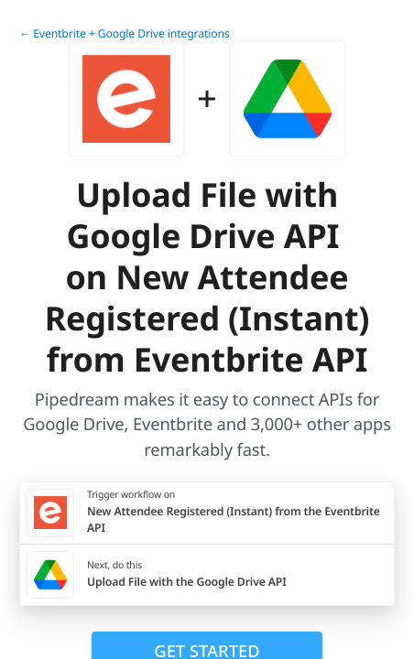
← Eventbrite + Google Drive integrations (124, 33)
